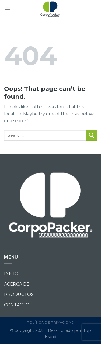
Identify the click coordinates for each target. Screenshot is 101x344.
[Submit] (91, 135)
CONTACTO (16, 305)
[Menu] (7, 9)
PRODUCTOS (19, 294)
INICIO (11, 273)
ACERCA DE (17, 284)
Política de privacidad (50, 322)
